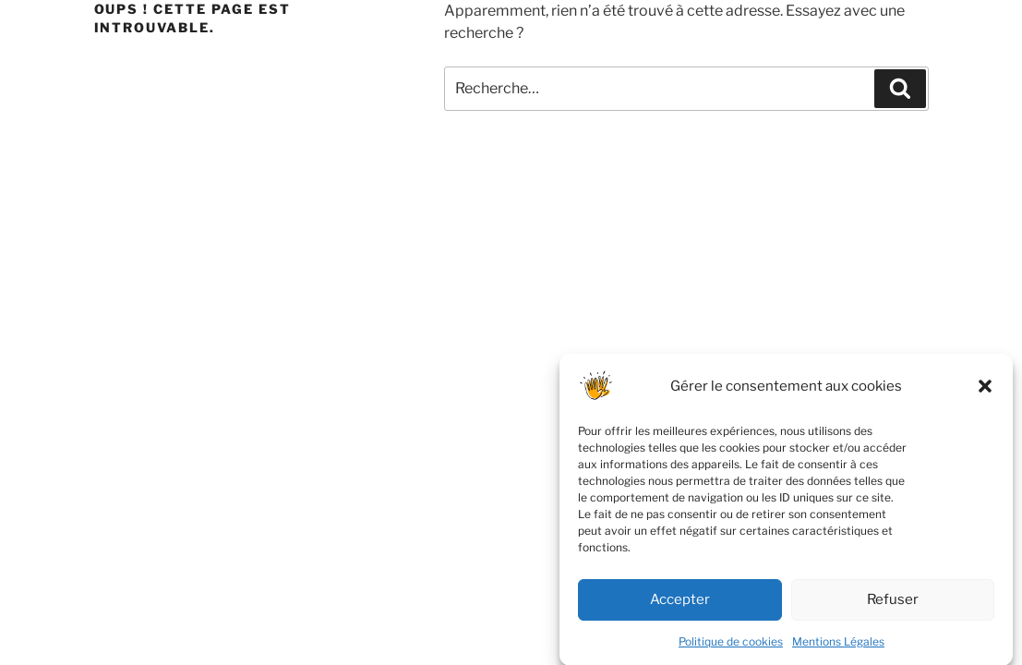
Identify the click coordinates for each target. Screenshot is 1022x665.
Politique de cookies (731, 649)
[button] (985, 393)
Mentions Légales (838, 649)
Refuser (893, 606)
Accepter (680, 606)
